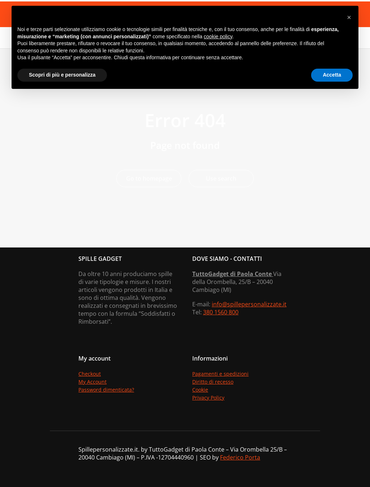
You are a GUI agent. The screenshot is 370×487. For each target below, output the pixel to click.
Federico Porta (240, 457)
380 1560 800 (220, 312)
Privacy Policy (208, 397)
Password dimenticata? (106, 389)
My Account (92, 381)
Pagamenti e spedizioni (220, 373)
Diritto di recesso (212, 381)
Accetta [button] (332, 75)
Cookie (200, 389)
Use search (221, 178)
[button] (349, 17)
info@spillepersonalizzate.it (249, 304)
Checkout (89, 373)
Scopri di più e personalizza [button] (62, 75)
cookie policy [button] (218, 36)
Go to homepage (149, 178)
